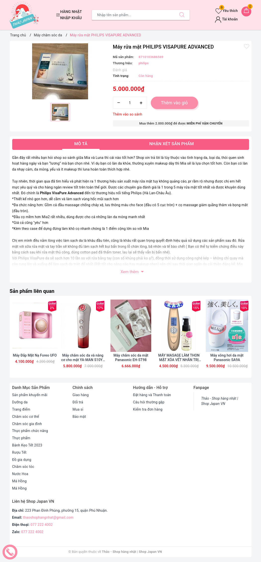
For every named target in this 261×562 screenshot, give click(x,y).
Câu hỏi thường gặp (148, 402)
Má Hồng (19, 481)
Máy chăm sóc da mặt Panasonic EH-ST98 (130, 357)
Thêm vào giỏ (174, 102)
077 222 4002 (42, 525)
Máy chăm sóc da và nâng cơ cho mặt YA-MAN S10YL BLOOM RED (82, 357)
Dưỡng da (20, 402)
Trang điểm (21, 409)
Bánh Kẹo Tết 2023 (27, 445)
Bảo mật (79, 417)
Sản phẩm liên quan (32, 291)
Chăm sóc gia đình (27, 424)
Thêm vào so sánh (127, 114)
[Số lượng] (130, 102)
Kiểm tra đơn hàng (147, 409)
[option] (60, 71)
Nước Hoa (20, 474)
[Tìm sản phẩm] (133, 15)
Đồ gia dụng (21, 460)
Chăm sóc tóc (23, 467)
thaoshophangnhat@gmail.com (48, 517)
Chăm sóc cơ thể (25, 417)
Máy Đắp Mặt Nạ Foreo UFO (35, 355)
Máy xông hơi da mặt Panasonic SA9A (227, 357)
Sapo (189, 552)
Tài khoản (226, 19)
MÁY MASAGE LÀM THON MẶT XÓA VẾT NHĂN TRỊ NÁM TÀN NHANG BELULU (179, 357)
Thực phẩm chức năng (30, 431)
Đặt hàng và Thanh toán (152, 395)
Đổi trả (78, 402)
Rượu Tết (19, 452)
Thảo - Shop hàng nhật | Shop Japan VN (219, 400)
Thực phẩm (21, 438)
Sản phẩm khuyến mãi (30, 395)
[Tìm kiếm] (182, 15)
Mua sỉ (78, 409)
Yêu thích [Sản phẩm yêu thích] (226, 11)
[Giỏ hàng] (246, 11)
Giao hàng (81, 395)
